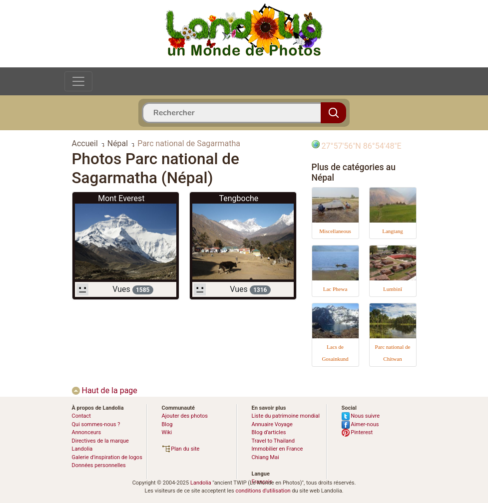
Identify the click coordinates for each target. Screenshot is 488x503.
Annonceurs (86, 432)
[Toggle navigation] (78, 81)
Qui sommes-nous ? (96, 424)
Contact (81, 416)
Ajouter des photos (185, 416)
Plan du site (181, 449)
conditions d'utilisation (262, 491)
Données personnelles (99, 465)
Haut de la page (104, 390)
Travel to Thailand (273, 441)
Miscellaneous (335, 231)
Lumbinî (392, 289)
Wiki (167, 432)
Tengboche (238, 198)
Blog (167, 424)
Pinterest (357, 432)
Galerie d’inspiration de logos (107, 457)
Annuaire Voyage (272, 424)
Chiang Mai (265, 457)
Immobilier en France (277, 449)
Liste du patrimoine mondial (286, 416)
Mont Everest (121, 198)
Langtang (392, 231)
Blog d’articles (269, 432)
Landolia (200, 483)
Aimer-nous (360, 424)
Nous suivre (361, 416)
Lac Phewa (335, 289)
